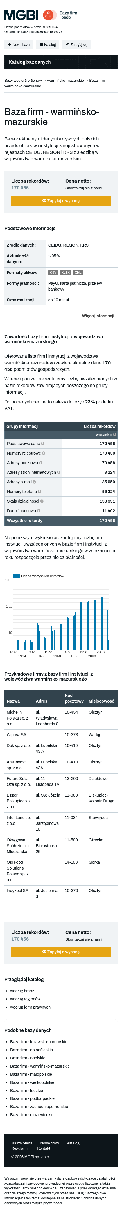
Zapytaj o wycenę (61, 201)
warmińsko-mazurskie (65, 81)
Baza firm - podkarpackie (32, 1098)
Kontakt (43, 1148)
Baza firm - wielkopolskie (32, 1082)
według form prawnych (30, 1007)
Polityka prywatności (46, 1203)
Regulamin (20, 1148)
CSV (53, 273)
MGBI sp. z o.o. (37, 1157)
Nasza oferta (22, 1143)
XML (78, 273)
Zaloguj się (76, 45)
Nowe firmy (49, 1143)
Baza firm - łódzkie (26, 1091)
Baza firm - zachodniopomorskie (39, 1107)
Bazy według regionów (23, 81)
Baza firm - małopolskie (31, 1074)
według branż (22, 991)
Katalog (47, 45)
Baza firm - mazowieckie (31, 1115)
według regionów (25, 999)
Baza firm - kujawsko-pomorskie (38, 1042)
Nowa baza (19, 45)
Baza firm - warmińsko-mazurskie (40, 1066)
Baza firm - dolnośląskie (31, 1050)
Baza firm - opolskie (27, 1058)
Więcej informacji (98, 316)
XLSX (66, 273)
